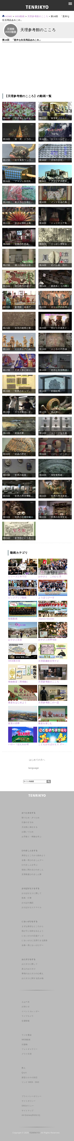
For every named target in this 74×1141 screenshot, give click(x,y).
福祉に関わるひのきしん (32, 870)
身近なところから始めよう (33, 855)
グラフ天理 (27, 1054)
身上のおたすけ (29, 969)
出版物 (25, 1044)
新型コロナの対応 (29, 1077)
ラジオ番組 (27, 1035)
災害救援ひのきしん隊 (32, 874)
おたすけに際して (29, 964)
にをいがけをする (29, 921)
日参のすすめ (28, 822)
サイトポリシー (29, 1101)
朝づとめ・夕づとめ (31, 818)
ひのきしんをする (29, 851)
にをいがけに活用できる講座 (35, 940)
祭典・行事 (27, 898)
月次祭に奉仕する (29, 827)
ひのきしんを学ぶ (29, 865)
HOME (7, 16)
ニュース (26, 1002)
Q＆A (24, 1073)
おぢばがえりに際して (32, 893)
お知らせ (26, 1006)
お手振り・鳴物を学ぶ (32, 837)
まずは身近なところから (32, 926)
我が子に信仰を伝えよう (32, 931)
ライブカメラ (28, 1016)
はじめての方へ (37, 760)
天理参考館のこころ (37, 16)
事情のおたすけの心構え (32, 973)
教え (24, 1068)
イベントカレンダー (31, 1011)
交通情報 (26, 1021)
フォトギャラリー (29, 1049)
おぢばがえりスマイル (32, 907)
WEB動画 (26, 1040)
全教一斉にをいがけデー (32, 945)
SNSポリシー (28, 1106)
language (33, 768)
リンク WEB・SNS (30, 1082)
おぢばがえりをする (31, 888)
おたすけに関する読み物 (32, 978)
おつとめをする (29, 813)
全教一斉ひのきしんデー (32, 860)
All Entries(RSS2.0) (31, 1115)
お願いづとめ (28, 832)
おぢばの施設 (28, 903)
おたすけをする (29, 959)
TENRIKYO (34, 1133)
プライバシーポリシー (32, 1096)
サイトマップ (28, 1110)
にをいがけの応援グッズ (32, 936)
